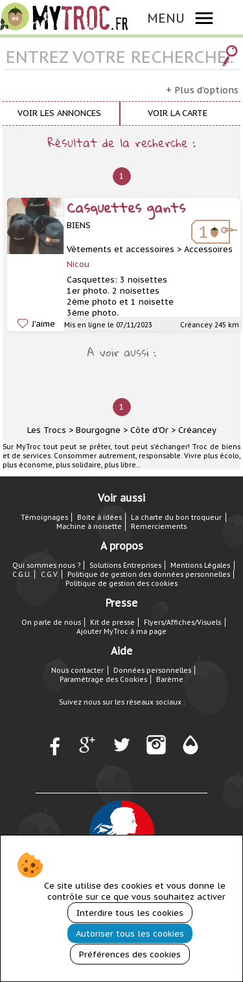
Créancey (197, 430)
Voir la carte (177, 113)
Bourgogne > (102, 430)
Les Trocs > (50, 430)
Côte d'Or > (153, 430)
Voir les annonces (59, 113)
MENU (166, 18)
